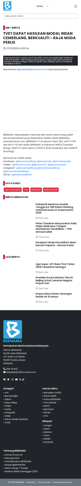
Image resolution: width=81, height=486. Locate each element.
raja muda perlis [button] (12, 189)
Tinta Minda (50, 402)
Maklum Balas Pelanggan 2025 (21, 471)
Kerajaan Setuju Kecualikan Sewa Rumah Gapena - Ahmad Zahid (56, 244)
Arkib (7, 422)
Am (6, 392)
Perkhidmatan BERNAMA (18, 461)
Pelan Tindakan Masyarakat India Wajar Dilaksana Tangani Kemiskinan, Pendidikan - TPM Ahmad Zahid (56, 228)
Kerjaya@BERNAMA (15, 464)
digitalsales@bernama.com (31, 69)
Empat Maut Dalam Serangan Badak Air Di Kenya (54, 295)
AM (7, 27)
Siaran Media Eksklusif (16, 419)
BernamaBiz (11, 396)
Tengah (48, 425)
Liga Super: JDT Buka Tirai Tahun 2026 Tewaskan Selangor (55, 265)
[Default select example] (42, 6)
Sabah (47, 438)
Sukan (8, 399)
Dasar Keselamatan (62, 482)
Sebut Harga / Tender (16, 468)
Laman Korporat (14, 454)
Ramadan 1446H (52, 392)
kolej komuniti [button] (51, 189)
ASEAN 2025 (50, 396)
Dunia (8, 409)
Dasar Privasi (44, 482)
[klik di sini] (12, 368)
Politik (8, 406)
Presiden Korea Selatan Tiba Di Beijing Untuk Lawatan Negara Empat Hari (54, 280)
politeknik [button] (36, 189)
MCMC (47, 412)
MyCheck (49, 409)
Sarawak (48, 442)
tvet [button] (26, 189)
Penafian (31, 482)
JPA (46, 415)
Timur (47, 435)
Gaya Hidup (11, 402)
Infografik (10, 412)
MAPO (47, 406)
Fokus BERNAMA (52, 399)
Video (8, 415)
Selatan (48, 432)
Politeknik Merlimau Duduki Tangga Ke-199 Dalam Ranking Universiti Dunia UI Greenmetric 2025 (54, 208)
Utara (47, 428)
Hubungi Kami (12, 458)
